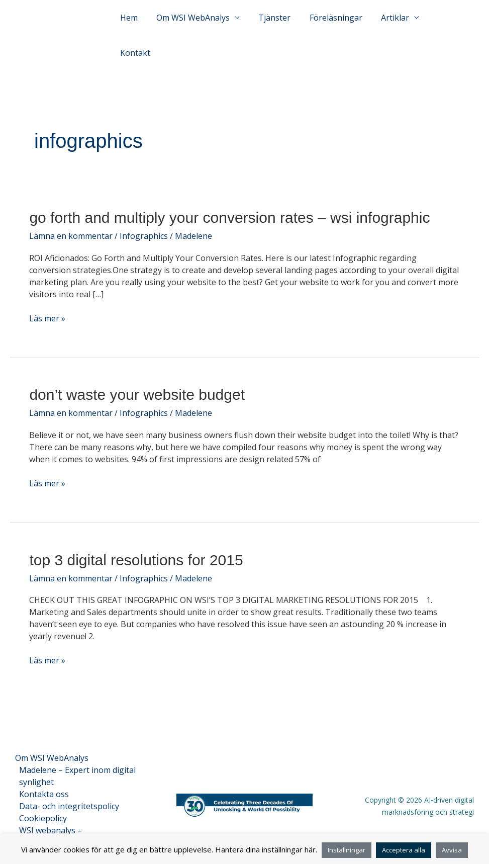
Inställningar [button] (346, 849)
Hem (140, 27)
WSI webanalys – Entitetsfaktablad (51, 819)
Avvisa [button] (452, 849)
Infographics (144, 219)
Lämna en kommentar (71, 219)
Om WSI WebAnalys (51, 741)
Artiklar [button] (395, 27)
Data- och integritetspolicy (69, 789)
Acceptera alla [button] (403, 849)
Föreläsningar (339, 27)
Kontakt (451, 27)
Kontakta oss (44, 777)
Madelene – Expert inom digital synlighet (77, 759)
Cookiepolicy (43, 801)
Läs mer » (47, 302)
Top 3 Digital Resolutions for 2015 (136, 543)
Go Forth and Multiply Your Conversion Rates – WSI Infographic (229, 201)
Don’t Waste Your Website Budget (137, 378)
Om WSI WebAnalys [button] (201, 27)
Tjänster (280, 27)
